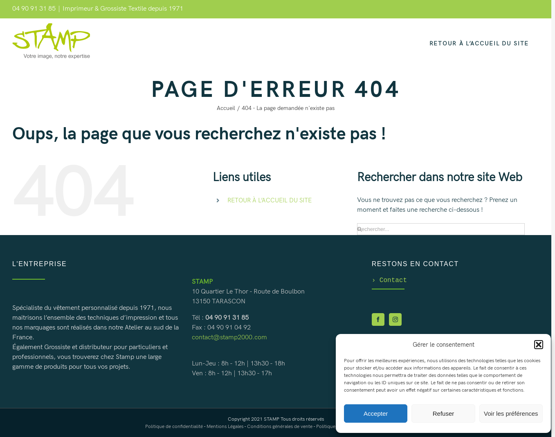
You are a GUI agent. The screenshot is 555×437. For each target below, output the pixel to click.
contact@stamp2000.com (229, 337)
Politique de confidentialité (174, 427)
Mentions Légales (225, 427)
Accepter (376, 413)
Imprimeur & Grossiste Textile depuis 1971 (123, 9)
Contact (389, 280)
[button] (539, 345)
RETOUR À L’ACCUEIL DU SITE (269, 200)
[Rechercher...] (440, 229)
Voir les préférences (511, 413)
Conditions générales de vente (279, 427)
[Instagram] (395, 320)
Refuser (443, 413)
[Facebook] (378, 320)
